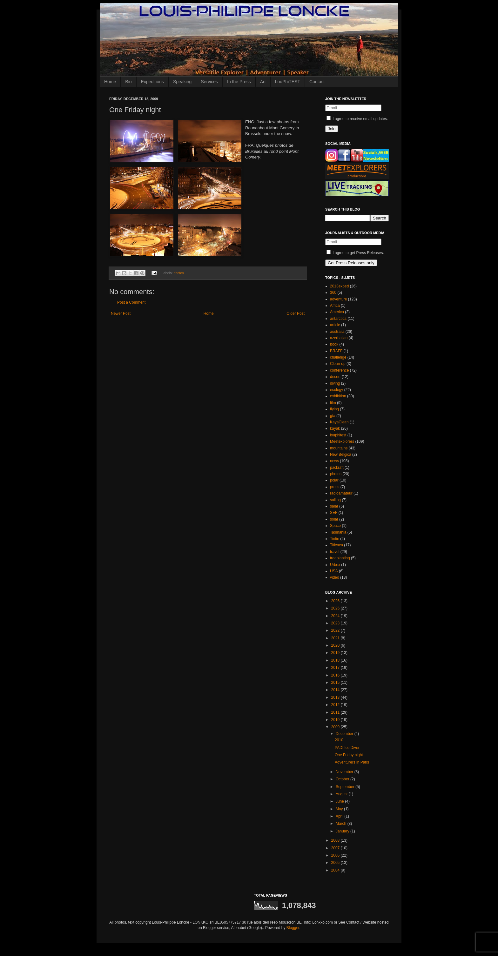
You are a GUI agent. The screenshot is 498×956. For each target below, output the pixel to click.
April (340, 816)
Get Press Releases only (351, 262)
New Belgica (340, 454)
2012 (336, 705)
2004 (336, 870)
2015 (336, 682)
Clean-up (338, 363)
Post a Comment (131, 302)
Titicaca (336, 545)
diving (335, 383)
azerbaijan (338, 338)
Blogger (292, 928)
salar (334, 506)
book (334, 344)
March (341, 823)
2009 (336, 727)
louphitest (338, 435)
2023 (336, 623)
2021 (336, 638)
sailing (335, 500)
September (345, 786)
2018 (336, 660)
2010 (336, 719)
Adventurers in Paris (352, 762)
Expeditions (152, 81)
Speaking (182, 81)
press (334, 487)
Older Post (295, 313)
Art (263, 81)
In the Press (239, 81)
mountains (338, 448)
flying (334, 409)
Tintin (334, 538)
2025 (336, 608)
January (343, 831)
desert (335, 376)
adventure (338, 299)
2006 (336, 855)
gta (332, 416)
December (345, 733)
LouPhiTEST (287, 81)
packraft (337, 467)
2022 (336, 630)
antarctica (338, 318)
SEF (333, 512)
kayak (335, 428)
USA (334, 571)
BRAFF (336, 351)
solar (334, 519)
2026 (336, 601)
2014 (336, 690)
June (340, 801)
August (342, 794)
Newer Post (121, 313)
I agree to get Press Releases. (355, 253)
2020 (336, 645)
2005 (336, 862)
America (337, 312)
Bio (128, 81)
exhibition (338, 396)
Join (331, 128)
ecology (336, 389)
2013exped (339, 286)
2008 (336, 840)
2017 (336, 667)
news (334, 461)
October (343, 779)
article (335, 325)
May (340, 809)
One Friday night (349, 755)
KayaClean (339, 422)
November (345, 772)
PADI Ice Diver (347, 747)
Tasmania (338, 532)
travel (334, 551)
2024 (336, 616)
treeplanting (340, 558)
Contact (317, 81)
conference (339, 370)
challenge (338, 357)
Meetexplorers (342, 441)
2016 (336, 675)
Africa (335, 305)
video (334, 577)
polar (334, 480)
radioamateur (341, 493)
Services (209, 81)
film (333, 403)
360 (333, 292)
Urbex (335, 564)
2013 (336, 697)
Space (335, 525)
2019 (336, 652)
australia (337, 331)
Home (110, 81)
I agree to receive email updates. (357, 119)
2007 (336, 848)
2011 (336, 712)
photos (179, 273)
